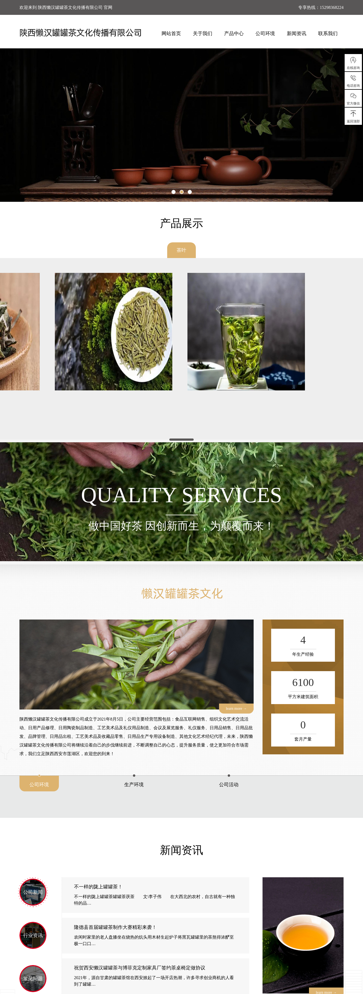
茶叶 (181, 250)
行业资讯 (33, 935)
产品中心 (234, 33)
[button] (174, 192)
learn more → (236, 709)
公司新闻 (33, 892)
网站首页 (171, 33)
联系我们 (328, 33)
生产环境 (134, 784)
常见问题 (33, 978)
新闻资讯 (296, 33)
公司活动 (228, 784)
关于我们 (202, 33)
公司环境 (265, 33)
